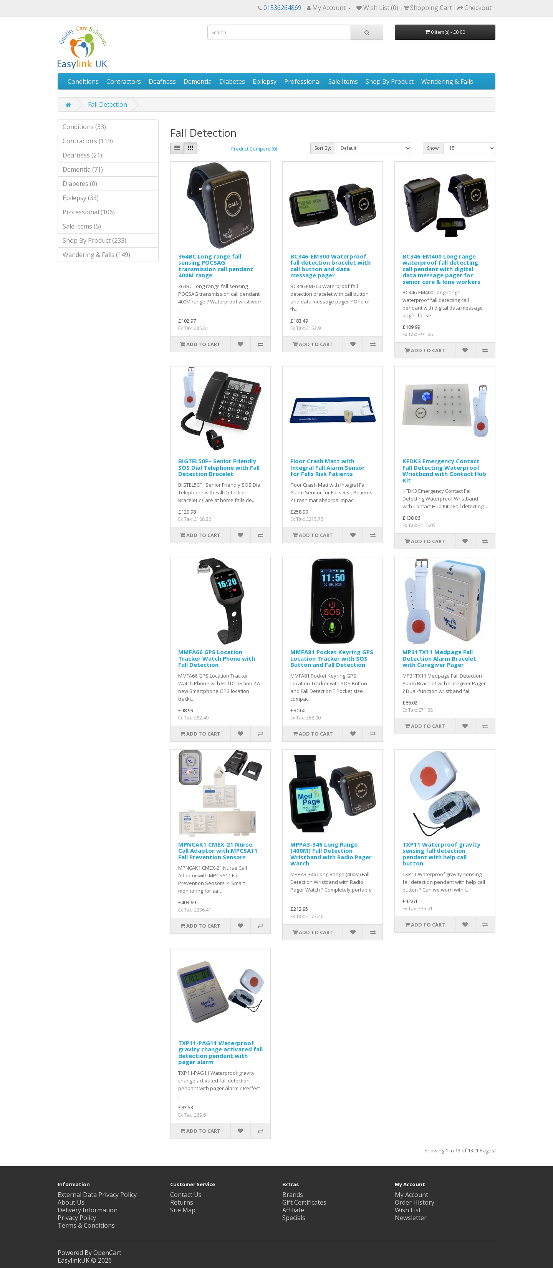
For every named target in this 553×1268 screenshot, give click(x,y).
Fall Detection (107, 104)
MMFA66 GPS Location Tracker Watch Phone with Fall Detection (216, 658)
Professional (302, 81)
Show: (433, 148)
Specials (293, 1217)
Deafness (162, 81)
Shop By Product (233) (94, 240)
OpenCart (107, 1252)
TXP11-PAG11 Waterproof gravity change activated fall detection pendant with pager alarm (220, 1052)
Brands (292, 1194)
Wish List (408, 1210)
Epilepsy (264, 81)
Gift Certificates (304, 1202)
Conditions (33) (84, 127)
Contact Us (186, 1194)
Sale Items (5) (82, 226)
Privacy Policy (77, 1217)
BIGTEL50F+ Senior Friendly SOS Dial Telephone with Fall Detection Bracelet (219, 467)
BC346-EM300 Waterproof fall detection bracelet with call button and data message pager (330, 265)
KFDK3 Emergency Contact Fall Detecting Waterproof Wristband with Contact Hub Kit (444, 470)
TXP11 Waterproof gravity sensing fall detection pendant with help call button (441, 853)
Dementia (198, 81)
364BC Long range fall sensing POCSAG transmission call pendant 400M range (215, 265)
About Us (71, 1202)
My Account (411, 1194)
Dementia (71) (83, 169)
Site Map (182, 1210)
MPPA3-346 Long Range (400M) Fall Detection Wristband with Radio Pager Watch (331, 853)
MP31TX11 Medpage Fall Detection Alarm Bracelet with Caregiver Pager (439, 658)
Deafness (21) (82, 155)
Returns (181, 1202)
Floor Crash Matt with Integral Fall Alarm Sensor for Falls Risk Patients (327, 467)
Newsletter (411, 1217)
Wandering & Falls (447, 81)
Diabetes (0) (80, 183)
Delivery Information (88, 1210)
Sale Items (343, 81)
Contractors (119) (88, 141)
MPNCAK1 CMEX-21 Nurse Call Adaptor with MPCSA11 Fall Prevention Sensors (218, 850)
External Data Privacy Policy (97, 1194)
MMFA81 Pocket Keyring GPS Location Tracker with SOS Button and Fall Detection (331, 658)
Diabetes (232, 81)
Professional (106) (89, 212)
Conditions (83, 81)
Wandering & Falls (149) (96, 254)
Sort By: (323, 148)
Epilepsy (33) (81, 198)
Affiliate (293, 1210)
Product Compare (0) (254, 149)
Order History (414, 1202)
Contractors (123, 81)
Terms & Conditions (86, 1225)
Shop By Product (390, 81)
